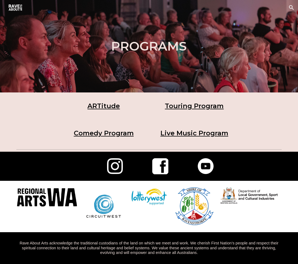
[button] (291, 7)
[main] (149, 46)
